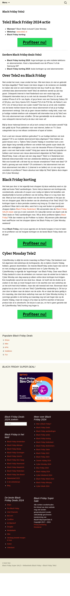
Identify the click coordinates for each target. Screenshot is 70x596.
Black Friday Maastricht (15, 467)
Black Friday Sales (43, 449)
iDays (9, 505)
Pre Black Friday (13, 508)
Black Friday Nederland (26, 209)
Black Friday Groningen (15, 453)
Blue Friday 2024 (42, 468)
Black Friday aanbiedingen (46, 431)
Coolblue (10, 519)
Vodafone (8, 351)
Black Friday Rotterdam (15, 471)
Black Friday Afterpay (44, 482)
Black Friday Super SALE (11, 565)
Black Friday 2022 (42, 453)
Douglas (10, 527)
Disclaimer (38, 527)
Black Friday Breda (14, 449)
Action (9, 544)
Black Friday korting (43, 438)
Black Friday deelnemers (45, 446)
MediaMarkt (11, 530)
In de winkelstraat (13, 482)
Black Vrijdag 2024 (43, 471)
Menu (4, 3)
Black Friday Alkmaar (14, 445)
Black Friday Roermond (15, 464)
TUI (6, 355)
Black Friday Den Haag (15, 460)
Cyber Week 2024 (42, 486)
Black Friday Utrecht (14, 456)
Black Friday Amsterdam (16, 442)
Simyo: (7, 340)
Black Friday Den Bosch (16, 475)
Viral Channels (12, 512)
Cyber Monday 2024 (43, 464)
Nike (6, 344)
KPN (6, 347)
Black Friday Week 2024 (45, 479)
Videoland (10, 547)
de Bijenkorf (11, 523)
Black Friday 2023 (42, 457)
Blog (8, 486)
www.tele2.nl (22, 32)
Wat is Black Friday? (43, 424)
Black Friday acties (43, 435)
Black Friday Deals (43, 427)
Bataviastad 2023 (13, 478)
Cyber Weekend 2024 (44, 475)
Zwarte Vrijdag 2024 (43, 460)
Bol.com (10, 516)
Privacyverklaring (40, 525)
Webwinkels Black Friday (32, 565)
